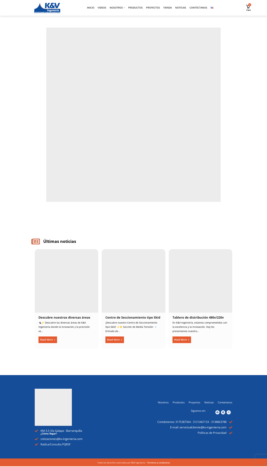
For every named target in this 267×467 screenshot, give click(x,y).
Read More (46, 339)
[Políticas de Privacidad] (230, 434)
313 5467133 (198, 422)
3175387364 (178, 422)
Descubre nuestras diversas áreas (64, 317)
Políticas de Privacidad (211, 433)
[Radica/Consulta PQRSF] (36, 445)
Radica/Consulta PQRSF (56, 445)
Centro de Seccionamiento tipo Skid (132, 317)
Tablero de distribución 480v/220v (198, 317)
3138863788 (217, 422)
